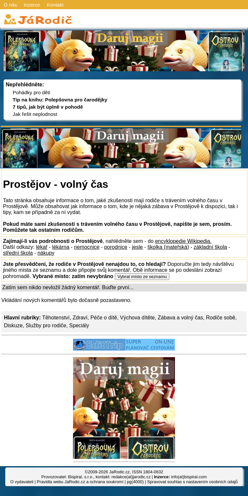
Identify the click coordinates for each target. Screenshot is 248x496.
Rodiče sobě (220, 317)
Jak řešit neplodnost (35, 114)
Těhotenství (56, 317)
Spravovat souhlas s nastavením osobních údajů (192, 481)
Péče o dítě (103, 317)
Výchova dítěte (137, 317)
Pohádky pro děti (31, 92)
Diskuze (13, 325)
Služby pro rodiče (46, 325)
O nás (10, 5)
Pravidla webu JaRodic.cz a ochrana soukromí (80, 481)
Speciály (79, 325)
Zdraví (80, 317)
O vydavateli (21, 481)
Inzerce (32, 5)
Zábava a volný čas (180, 317)
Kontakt (55, 5)
